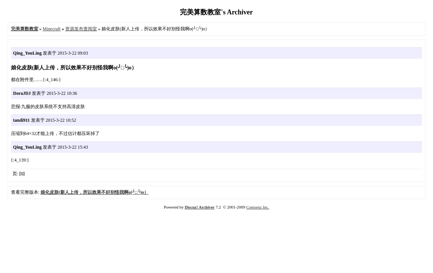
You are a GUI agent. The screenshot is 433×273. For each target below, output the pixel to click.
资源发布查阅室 (81, 28)
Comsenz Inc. (257, 207)
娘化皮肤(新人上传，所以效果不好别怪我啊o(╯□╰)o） (95, 192)
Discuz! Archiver (200, 207)
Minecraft (52, 28)
